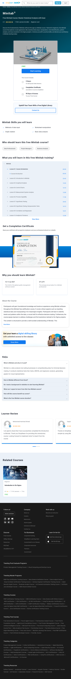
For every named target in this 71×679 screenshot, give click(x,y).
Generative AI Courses (44, 645)
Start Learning (35, 71)
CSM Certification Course (33, 599)
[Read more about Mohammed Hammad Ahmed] (7, 424)
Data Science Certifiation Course (38, 579)
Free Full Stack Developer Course (19, 633)
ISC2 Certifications (51, 652)
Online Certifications (29, 645)
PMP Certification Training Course (14, 599)
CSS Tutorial (48, 672)
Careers (26, 516)
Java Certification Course (17, 608)
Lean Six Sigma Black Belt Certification (40, 606)
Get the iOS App (55, 541)
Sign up (58, 3)
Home (4, 7)
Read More (7, 324)
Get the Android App (55, 537)
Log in (65, 3)
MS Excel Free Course (28, 625)
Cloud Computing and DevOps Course (39, 567)
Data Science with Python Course (53, 599)
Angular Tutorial (43, 669)
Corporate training (29, 535)
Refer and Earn (9, 513)
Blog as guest (50, 516)
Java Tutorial (32, 669)
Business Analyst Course (26, 584)
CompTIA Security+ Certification (52, 601)
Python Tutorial (8, 669)
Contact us (27, 529)
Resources (7, 542)
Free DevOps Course (37, 628)
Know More (14, 342)
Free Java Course (25, 630)
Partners (26, 548)
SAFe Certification (21, 604)
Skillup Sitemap (8, 539)
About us (26, 513)
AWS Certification (9, 601)
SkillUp (8, 7)
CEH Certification (21, 601)
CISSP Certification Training (36, 604)
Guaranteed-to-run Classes (32, 542)
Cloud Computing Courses (31, 647)
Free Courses (7, 535)
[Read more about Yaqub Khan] (61, 424)
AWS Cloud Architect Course (27, 586)
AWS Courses (60, 655)
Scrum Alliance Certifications (39, 650)
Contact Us (35, 110)
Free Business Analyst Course (44, 621)
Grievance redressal (29, 526)
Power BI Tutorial (37, 672)
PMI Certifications (33, 655)
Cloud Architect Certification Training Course (17, 582)
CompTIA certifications (47, 655)
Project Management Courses (12, 645)
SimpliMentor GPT (9, 548)
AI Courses (23, 657)
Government (27, 552)
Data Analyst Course (56, 579)
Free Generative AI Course (11, 621)
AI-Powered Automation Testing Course (48, 584)
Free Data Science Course (52, 628)
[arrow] (34, 163)
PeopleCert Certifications (21, 650)
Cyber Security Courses (48, 647)
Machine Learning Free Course (42, 630)
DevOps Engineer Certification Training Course (46, 582)
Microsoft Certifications (11, 657)
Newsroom (27, 519)
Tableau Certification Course (55, 604)
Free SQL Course (36, 633)
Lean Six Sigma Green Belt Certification (15, 606)
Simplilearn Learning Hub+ (31, 539)
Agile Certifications (16, 647)
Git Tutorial (13, 672)
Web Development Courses (18, 652)
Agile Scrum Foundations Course (27, 623)
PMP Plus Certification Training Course (15, 579)
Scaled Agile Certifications (36, 652)
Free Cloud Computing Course (46, 625)
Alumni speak (28, 522)
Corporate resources (30, 545)
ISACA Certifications (20, 655)
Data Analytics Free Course (21, 628)
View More (35, 219)
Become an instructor (52, 513)
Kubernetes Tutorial (24, 672)
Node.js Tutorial (54, 669)
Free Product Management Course (49, 623)
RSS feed (6, 545)
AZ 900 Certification (35, 601)
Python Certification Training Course (38, 608)
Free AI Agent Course (27, 621)
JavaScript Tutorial (20, 669)
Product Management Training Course (15, 567)
